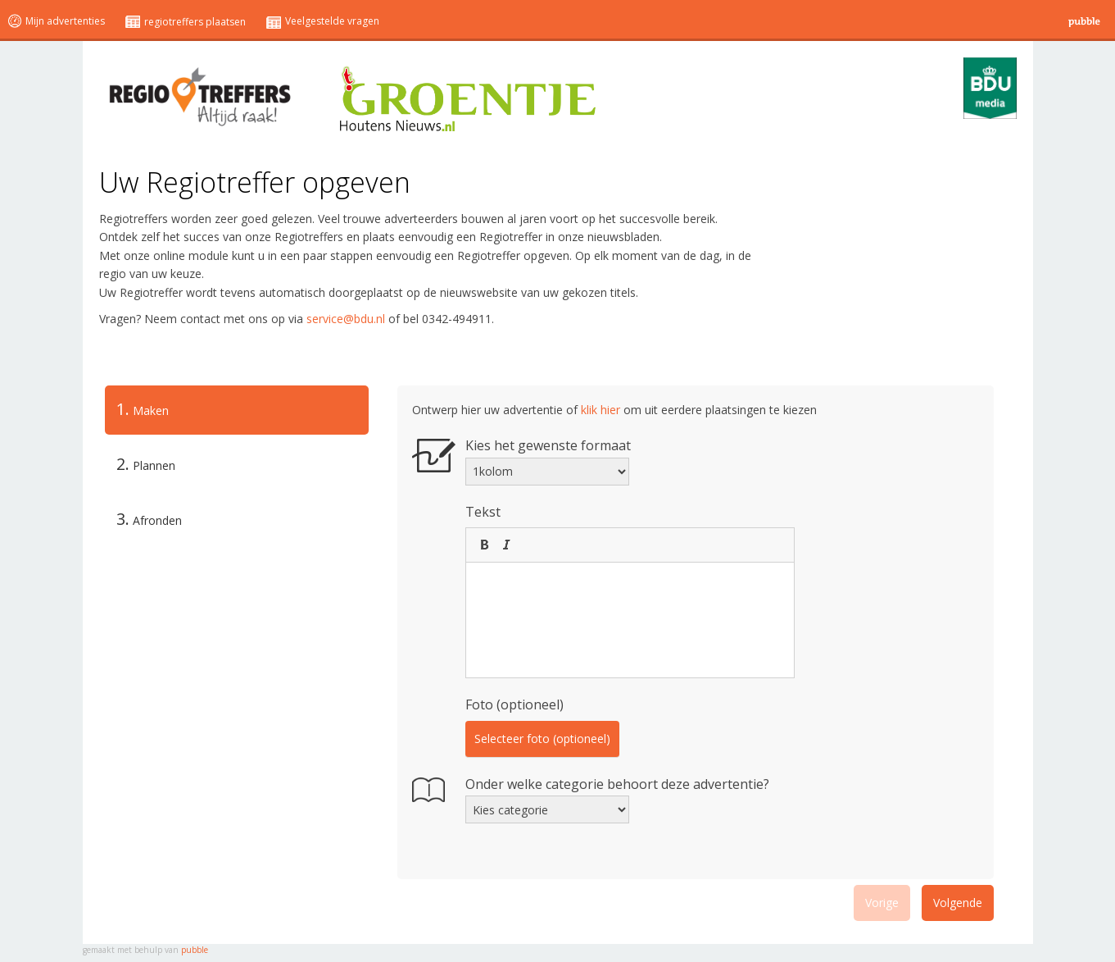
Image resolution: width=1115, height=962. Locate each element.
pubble (194, 949)
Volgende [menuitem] (957, 902)
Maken (137, 409)
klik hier (600, 409)
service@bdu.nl (345, 318)
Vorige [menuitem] (882, 902)
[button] (484, 544)
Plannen (145, 464)
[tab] (236, 410)
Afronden (149, 519)
